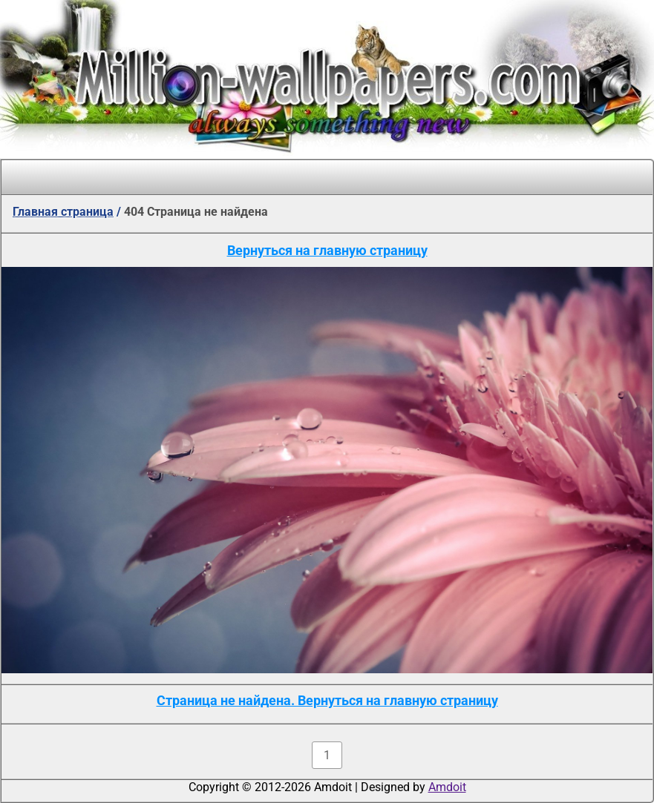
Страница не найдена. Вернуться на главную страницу (327, 700)
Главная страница (63, 212)
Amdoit (447, 787)
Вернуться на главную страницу (327, 250)
